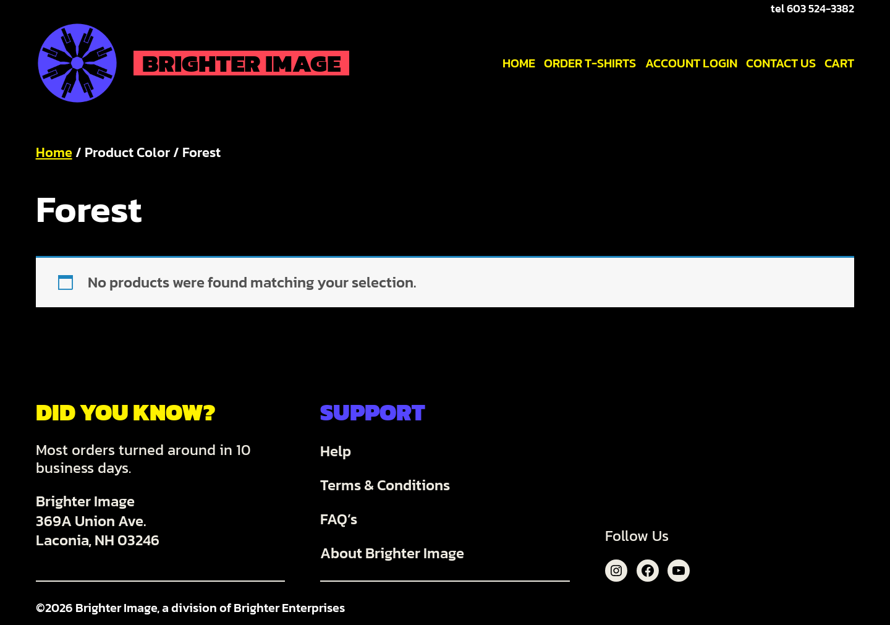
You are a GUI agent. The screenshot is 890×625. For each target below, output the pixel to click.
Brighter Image (241, 63)
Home (54, 152)
